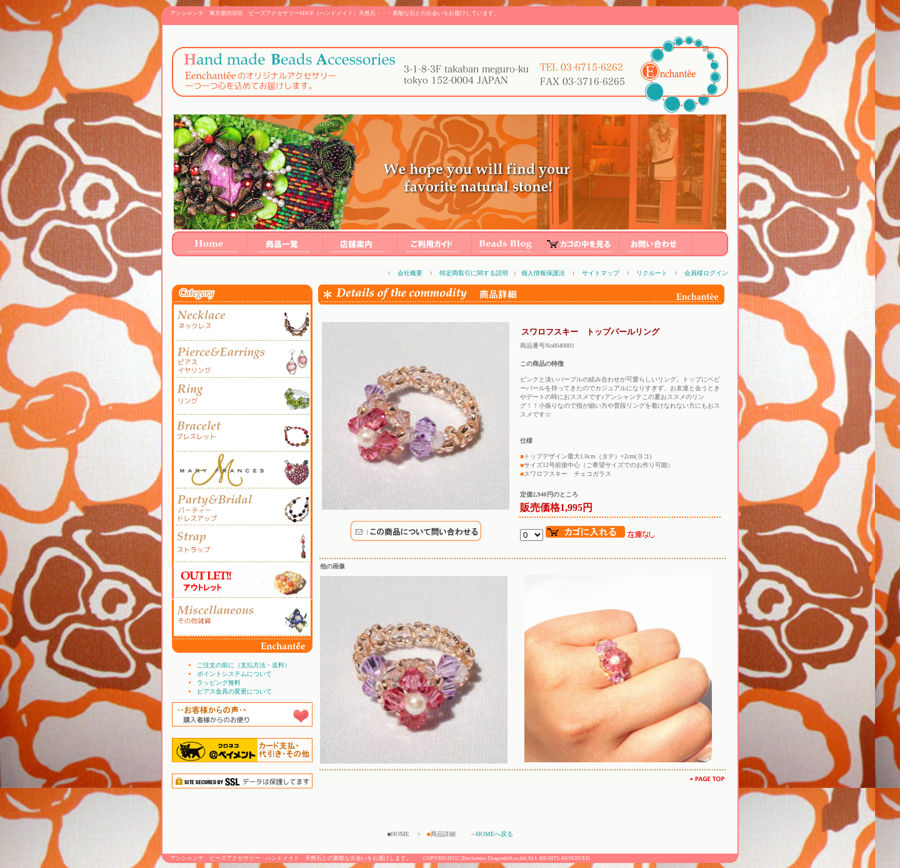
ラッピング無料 (219, 682)
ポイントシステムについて (234, 673)
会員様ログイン (706, 273)
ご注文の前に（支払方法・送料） (244, 665)
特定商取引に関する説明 (473, 273)
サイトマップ (600, 273)
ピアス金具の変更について (234, 691)
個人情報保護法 (543, 273)
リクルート (652, 273)
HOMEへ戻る (494, 833)
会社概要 (410, 273)
